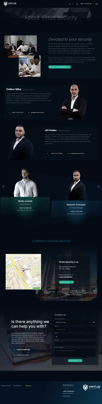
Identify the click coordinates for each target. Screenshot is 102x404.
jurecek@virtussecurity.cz (25, 210)
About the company (6, 385)
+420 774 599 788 (25, 208)
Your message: (59, 347)
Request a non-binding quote (60, 67)
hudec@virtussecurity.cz (77, 153)
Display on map (66, 282)
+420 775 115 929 (57, 153)
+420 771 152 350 (76, 211)
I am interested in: (60, 319)
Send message (75, 360)
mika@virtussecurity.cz (37, 112)
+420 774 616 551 (86, 4)
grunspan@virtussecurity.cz (76, 214)
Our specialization (17, 385)
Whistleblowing (66, 396)
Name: (57, 326)
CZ (72, 4)
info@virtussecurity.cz (66, 275)
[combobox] (75, 322)
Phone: (57, 340)
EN (69, 4)
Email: (56, 333)
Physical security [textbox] (61, 322)
